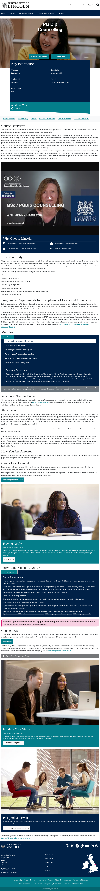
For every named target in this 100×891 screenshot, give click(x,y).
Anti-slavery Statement (80, 880)
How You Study (23, 119)
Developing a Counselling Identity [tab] (18, 350)
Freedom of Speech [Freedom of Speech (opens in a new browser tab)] (54, 880)
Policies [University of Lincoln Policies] (47, 870)
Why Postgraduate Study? (12, 480)
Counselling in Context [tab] (15, 345)
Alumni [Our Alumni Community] (79, 5)
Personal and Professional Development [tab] (21, 358)
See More (14, 82)
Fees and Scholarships (81, 119)
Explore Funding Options (13, 743)
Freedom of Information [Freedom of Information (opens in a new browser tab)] (38, 880)
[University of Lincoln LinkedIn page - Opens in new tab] (92, 846)
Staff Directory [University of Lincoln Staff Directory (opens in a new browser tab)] (50, 859)
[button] (98, 5)
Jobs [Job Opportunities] (46, 866)
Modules (34, 119)
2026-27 (15, 108)
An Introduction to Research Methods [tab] (20, 341)
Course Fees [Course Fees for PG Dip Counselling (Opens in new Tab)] (7, 641)
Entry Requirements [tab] (9, 572)
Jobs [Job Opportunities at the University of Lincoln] (84, 5)
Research (12, 13)
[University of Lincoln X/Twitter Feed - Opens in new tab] (72, 846)
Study (3, 13)
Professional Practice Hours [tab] (17, 363)
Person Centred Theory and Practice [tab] (20, 354)
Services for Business (26, 13)
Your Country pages (10, 624)
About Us (61, 13)
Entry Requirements (64, 119)
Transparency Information (52, 884)
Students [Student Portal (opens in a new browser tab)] (73, 5)
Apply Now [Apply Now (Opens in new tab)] (61, 56)
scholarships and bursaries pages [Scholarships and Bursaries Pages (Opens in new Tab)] (59, 651)
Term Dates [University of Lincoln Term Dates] (49, 862)
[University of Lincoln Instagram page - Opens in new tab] (67, 846)
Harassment (67, 880)
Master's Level (7, 337)
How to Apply (9, 559)
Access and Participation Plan (73, 884)
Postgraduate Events (39, 56)
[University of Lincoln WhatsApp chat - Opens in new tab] (97, 846)
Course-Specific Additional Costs (15, 656)
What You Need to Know (40, 402)
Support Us (91, 5)
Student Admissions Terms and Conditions (15, 838)
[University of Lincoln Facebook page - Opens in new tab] (77, 846)
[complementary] (18, 878)
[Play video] (50, 198)
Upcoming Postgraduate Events (16, 828)
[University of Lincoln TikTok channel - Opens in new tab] (82, 846)
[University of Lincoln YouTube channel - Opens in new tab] (87, 846)
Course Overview (9, 119)
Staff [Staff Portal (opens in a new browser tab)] (67, 5)
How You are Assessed (47, 119)
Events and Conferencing (45, 13)
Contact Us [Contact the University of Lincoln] (49, 855)
